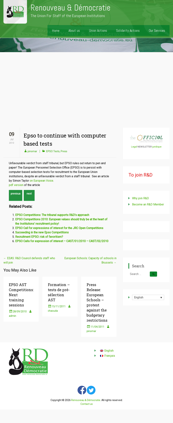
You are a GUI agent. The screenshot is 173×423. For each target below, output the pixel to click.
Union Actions (98, 30)
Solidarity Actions (128, 30)
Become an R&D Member (148, 204)
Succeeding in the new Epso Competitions (42, 232)
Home (55, 30)
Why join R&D (140, 198)
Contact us (86, 403)
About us (74, 30)
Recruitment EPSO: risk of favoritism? (39, 236)
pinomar (32, 151)
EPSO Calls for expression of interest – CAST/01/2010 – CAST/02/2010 (61, 241)
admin (12, 315)
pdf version (16, 185)
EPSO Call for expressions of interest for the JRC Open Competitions (59, 228)
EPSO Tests (53, 151)
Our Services (157, 30)
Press (64, 151)
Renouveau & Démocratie (71, 7)
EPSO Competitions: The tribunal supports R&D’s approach (52, 215)
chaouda (53, 310)
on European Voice (41, 180)
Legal (134, 146)
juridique (156, 146)
